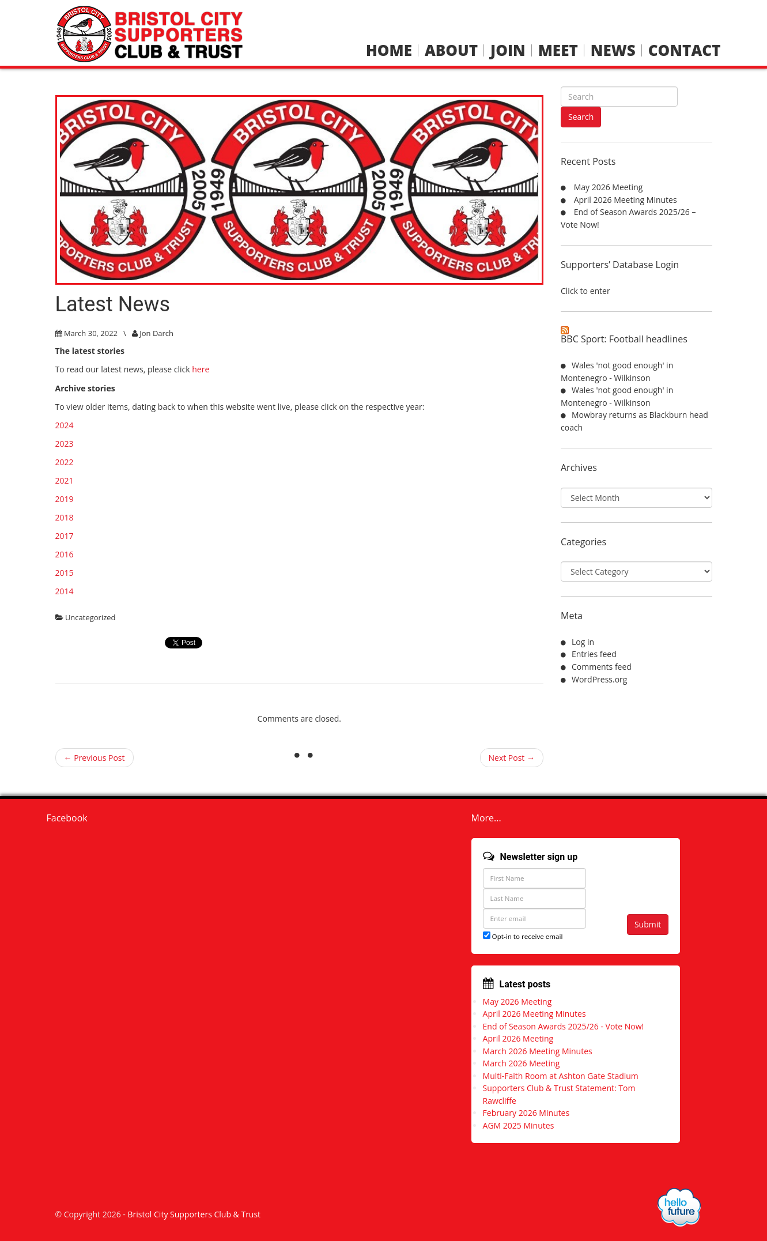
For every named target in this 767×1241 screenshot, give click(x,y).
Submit (647, 924)
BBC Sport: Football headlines (624, 339)
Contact (684, 50)
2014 (64, 591)
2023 (64, 443)
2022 (64, 462)
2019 (64, 498)
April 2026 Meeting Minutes (625, 199)
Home (389, 50)
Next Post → (512, 757)
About (451, 50)
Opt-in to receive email (523, 936)
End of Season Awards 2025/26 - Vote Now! (563, 1026)
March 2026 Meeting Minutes (537, 1051)
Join (508, 50)
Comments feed (602, 666)
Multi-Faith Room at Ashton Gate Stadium (560, 1075)
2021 (64, 480)
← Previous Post (94, 757)
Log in (583, 641)
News (613, 50)
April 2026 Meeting (518, 1038)
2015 (64, 572)
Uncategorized (90, 617)
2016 (64, 554)
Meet (558, 50)
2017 (64, 535)
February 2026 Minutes (526, 1112)
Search (581, 116)
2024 (64, 425)
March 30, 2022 (91, 333)
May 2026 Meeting (608, 187)
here (200, 369)
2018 (64, 517)
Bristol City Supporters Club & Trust (193, 1214)
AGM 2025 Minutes (518, 1125)
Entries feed (594, 653)
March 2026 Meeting (521, 1063)
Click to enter (585, 290)
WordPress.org (599, 679)
